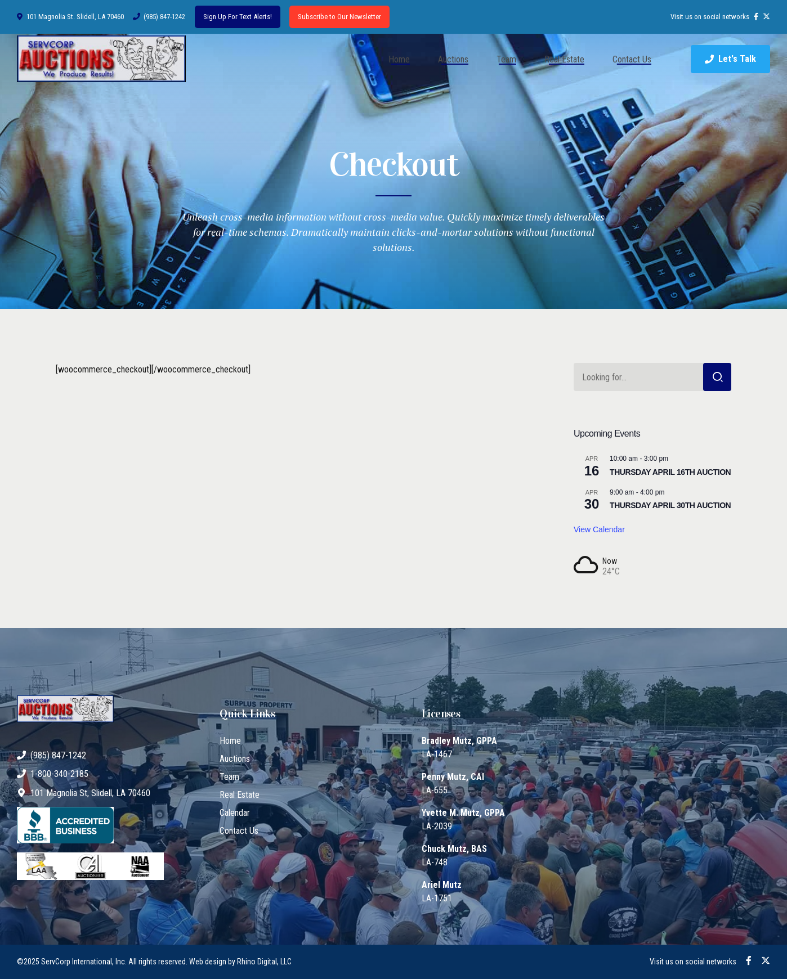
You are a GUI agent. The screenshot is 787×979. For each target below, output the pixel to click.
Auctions (453, 59)
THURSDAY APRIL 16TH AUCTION (670, 472)
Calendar (235, 812)
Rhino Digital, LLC (264, 961)
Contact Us (631, 59)
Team (506, 59)
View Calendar (599, 529)
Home (399, 59)
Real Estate (564, 59)
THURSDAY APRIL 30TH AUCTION (670, 505)
